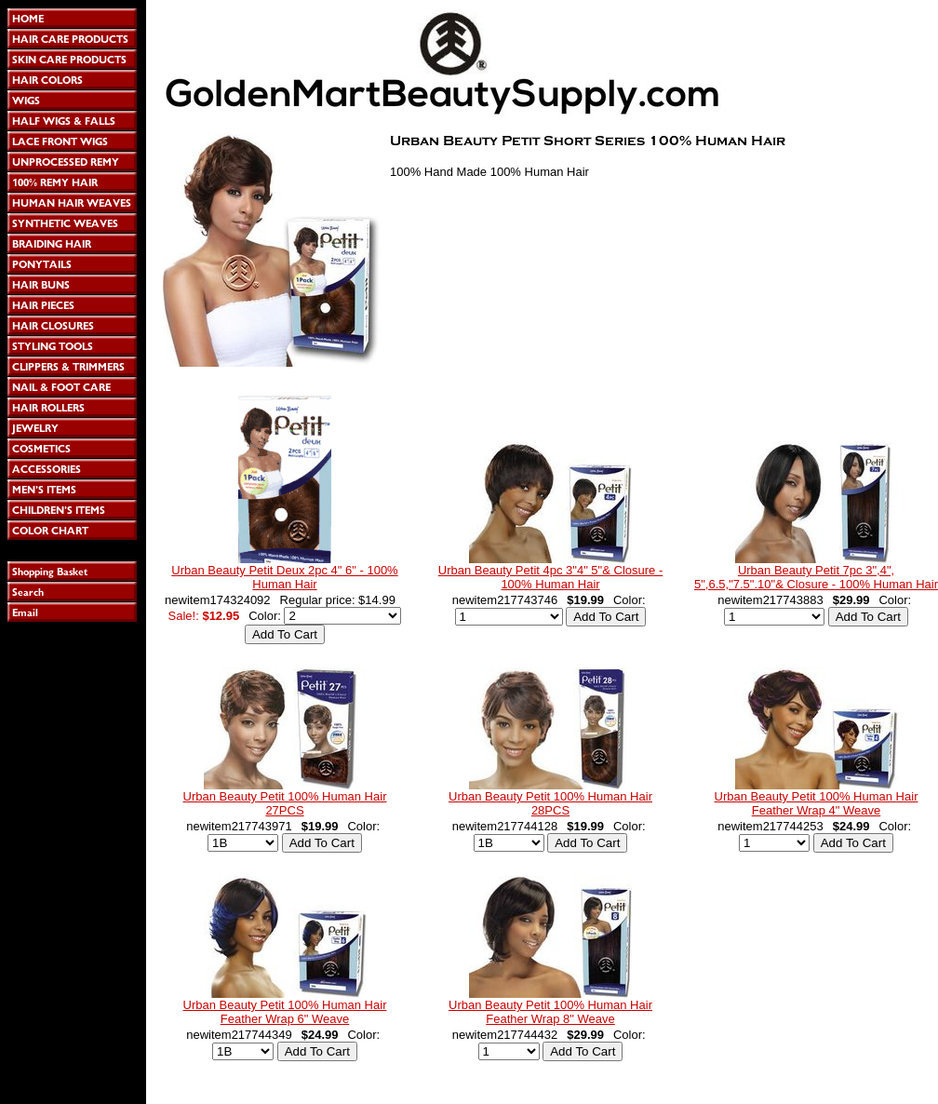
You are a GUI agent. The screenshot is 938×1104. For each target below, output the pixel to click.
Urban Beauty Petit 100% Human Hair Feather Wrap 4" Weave (816, 803)
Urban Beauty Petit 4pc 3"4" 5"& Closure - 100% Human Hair (550, 577)
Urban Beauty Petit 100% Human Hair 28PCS (550, 803)
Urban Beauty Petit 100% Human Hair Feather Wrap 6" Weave (285, 1012)
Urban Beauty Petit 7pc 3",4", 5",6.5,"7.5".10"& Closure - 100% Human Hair (816, 577)
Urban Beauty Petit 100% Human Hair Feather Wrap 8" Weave (550, 1012)
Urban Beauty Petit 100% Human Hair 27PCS (285, 803)
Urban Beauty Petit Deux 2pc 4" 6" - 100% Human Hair (284, 577)
